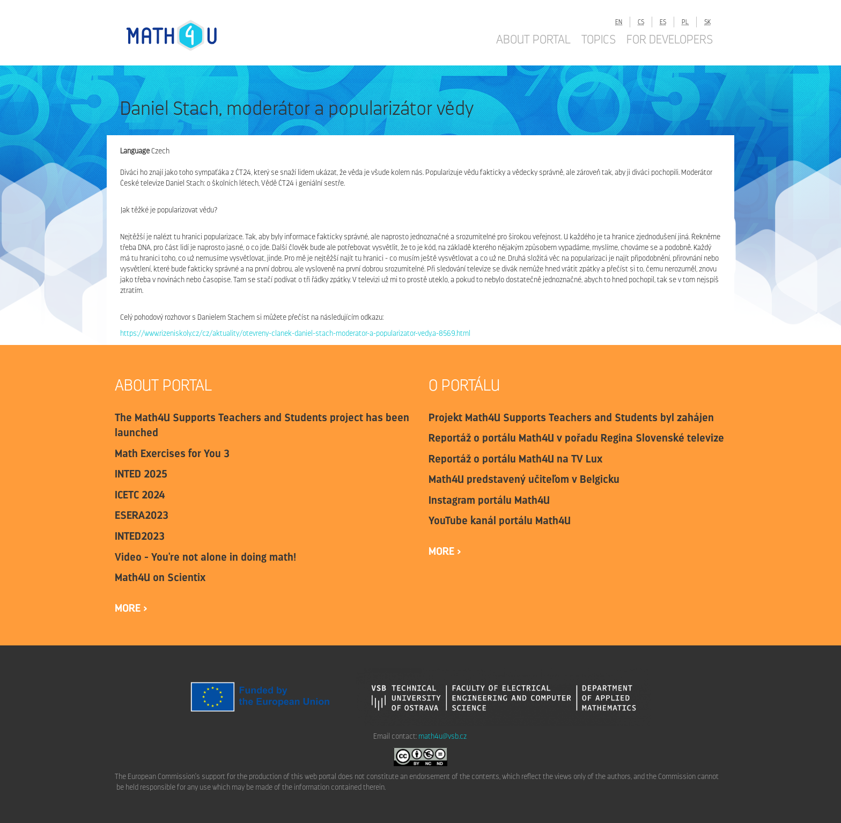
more (129, 607)
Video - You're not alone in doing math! (205, 556)
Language (135, 151)
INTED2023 (140, 536)
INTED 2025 (141, 473)
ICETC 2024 (140, 494)
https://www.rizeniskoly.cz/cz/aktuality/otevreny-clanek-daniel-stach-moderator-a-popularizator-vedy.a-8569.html (295, 333)
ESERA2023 (141, 515)
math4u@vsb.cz (442, 736)
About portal (533, 39)
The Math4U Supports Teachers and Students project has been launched (262, 425)
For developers (669, 39)
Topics (598, 39)
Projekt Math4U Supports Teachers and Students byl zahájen (571, 417)
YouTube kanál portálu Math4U (500, 520)
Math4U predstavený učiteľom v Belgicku (524, 479)
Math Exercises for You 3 (172, 453)
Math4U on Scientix (160, 577)
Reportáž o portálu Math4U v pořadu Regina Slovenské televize (576, 437)
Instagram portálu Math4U (489, 500)
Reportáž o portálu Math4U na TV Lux (515, 458)
